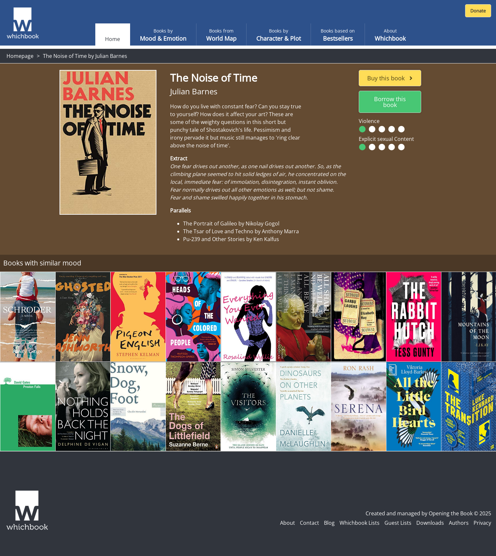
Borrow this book (390, 102)
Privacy (482, 522)
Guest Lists (397, 522)
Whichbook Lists (360, 522)
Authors (459, 522)
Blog (329, 522)
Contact (309, 522)
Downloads (430, 522)
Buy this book (389, 78)
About (287, 522)
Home (112, 39)
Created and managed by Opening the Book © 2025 (428, 513)
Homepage (20, 56)
